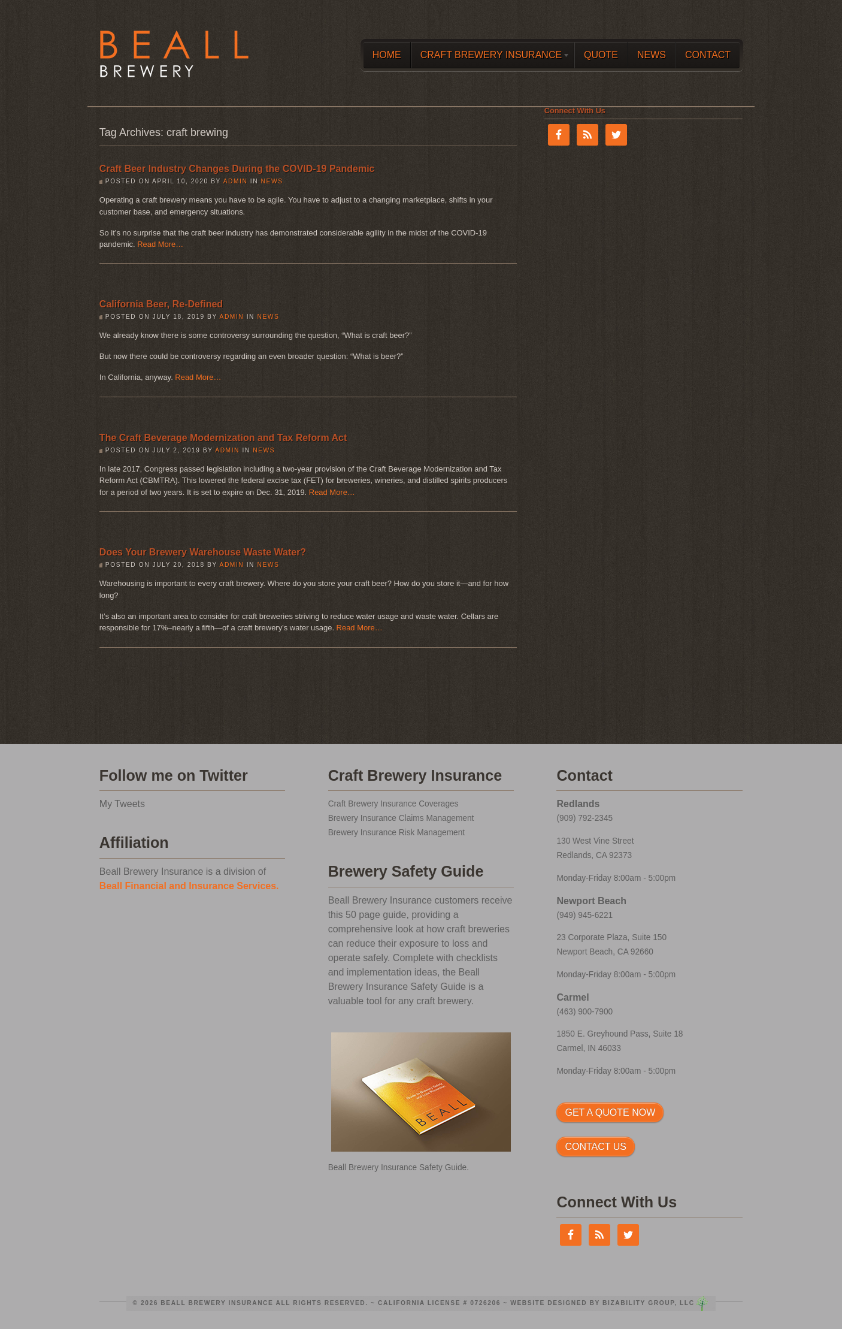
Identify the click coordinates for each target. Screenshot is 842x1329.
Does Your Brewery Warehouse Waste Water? (202, 552)
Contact (708, 55)
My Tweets (122, 804)
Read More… (160, 244)
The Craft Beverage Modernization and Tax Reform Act (223, 438)
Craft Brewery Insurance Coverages (393, 803)
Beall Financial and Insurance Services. (189, 886)
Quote (601, 55)
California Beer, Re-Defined (161, 304)
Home (386, 55)
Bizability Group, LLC (648, 1303)
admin (235, 181)
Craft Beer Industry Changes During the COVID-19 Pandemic (237, 169)
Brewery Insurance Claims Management (401, 818)
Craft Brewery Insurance (490, 57)
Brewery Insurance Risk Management (396, 832)
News (651, 55)
